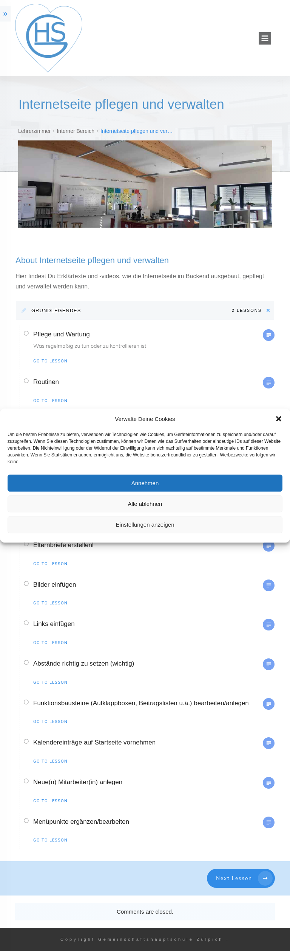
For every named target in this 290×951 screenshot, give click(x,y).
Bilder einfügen (54, 584)
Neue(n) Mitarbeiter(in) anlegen (77, 782)
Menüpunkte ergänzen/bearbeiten (81, 821)
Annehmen (145, 483)
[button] (278, 419)
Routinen (46, 381)
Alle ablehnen (145, 504)
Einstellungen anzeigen (145, 524)
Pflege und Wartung (61, 334)
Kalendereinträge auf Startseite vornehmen (94, 742)
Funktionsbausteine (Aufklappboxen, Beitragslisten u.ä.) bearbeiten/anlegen (141, 703)
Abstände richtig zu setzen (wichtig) (83, 663)
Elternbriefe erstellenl (63, 545)
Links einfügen (54, 623)
